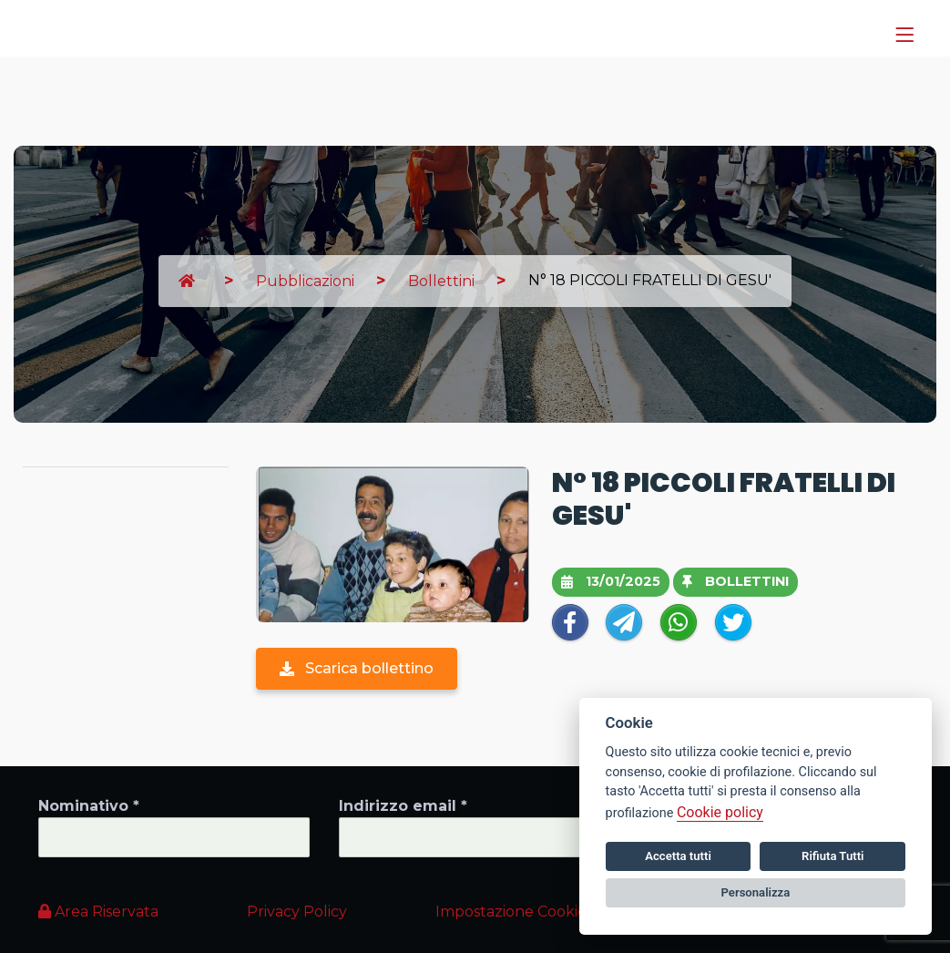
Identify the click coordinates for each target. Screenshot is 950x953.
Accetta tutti (678, 856)
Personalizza (756, 892)
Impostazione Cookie (511, 911)
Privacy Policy (297, 911)
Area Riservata (98, 911)
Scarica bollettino (357, 668)
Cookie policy (720, 812)
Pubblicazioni (305, 281)
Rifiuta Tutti (832, 856)
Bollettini (441, 281)
